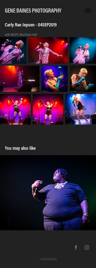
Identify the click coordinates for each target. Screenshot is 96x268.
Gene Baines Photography (33, 10)
